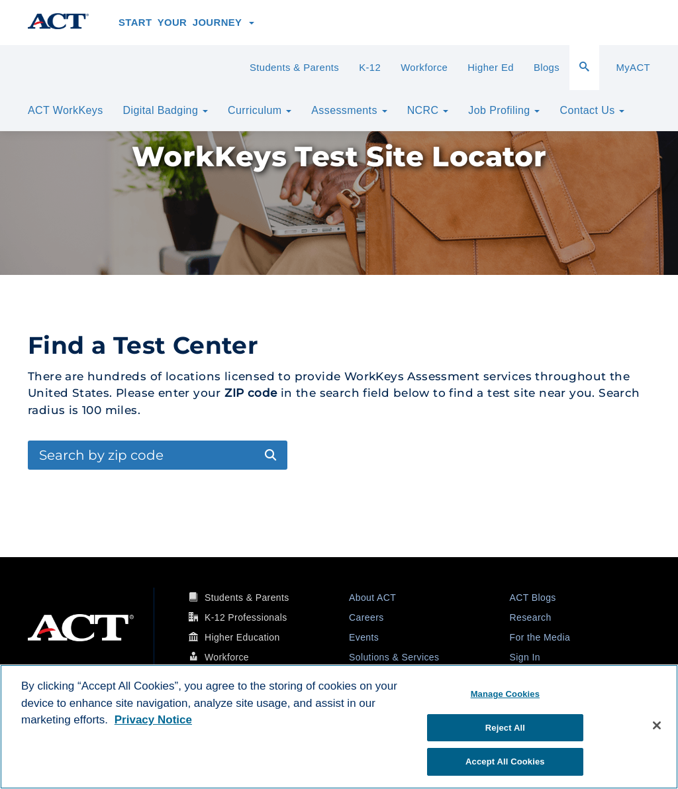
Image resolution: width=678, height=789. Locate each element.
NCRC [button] (428, 110)
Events (364, 637)
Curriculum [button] (259, 110)
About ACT (372, 597)
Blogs (546, 67)
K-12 (370, 67)
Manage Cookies (505, 694)
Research (531, 617)
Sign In (525, 657)
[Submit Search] (270, 455)
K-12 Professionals (246, 617)
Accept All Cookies (505, 761)
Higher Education (242, 637)
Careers (366, 617)
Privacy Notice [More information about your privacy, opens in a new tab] (153, 719)
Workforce (424, 67)
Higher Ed (490, 67)
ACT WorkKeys (65, 110)
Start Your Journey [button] (186, 22)
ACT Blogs (533, 597)
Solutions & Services (394, 657)
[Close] (656, 725)
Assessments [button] (349, 110)
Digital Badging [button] (165, 110)
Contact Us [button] (591, 110)
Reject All (505, 728)
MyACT (633, 67)
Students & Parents (294, 67)
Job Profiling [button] (504, 110)
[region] (339, 726)
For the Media (540, 637)
